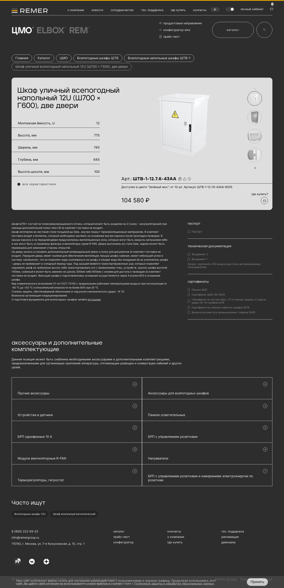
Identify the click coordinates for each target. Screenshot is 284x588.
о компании (76, 10)
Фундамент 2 (200, 254)
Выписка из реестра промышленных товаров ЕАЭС (224, 312)
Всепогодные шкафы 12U (29, 513)
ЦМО (22, 30)
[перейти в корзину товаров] (271, 8)
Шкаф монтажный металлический (74, 513)
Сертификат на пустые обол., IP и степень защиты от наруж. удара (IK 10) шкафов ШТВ (229, 301)
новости (97, 10)
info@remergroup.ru (25, 537)
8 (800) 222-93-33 (25, 531)
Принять (257, 582)
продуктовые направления (180, 23)
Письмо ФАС (199, 289)
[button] (254, 89)
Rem (79, 30)
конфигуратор (123, 542)
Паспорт (197, 231)
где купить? (259, 194)
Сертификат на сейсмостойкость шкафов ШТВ (220, 307)
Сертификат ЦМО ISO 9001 (208, 294)
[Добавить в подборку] (264, 200)
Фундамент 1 (200, 259)
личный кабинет (252, 9)
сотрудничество (122, 10)
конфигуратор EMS (174, 30)
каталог (233, 30)
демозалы (228, 542)
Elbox (51, 30)
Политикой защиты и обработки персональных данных (174, 583)
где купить (178, 10)
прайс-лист (169, 37)
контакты (199, 10)
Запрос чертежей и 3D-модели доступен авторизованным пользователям (224, 265)
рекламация (230, 537)
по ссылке (94, 299)
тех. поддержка (152, 10)
